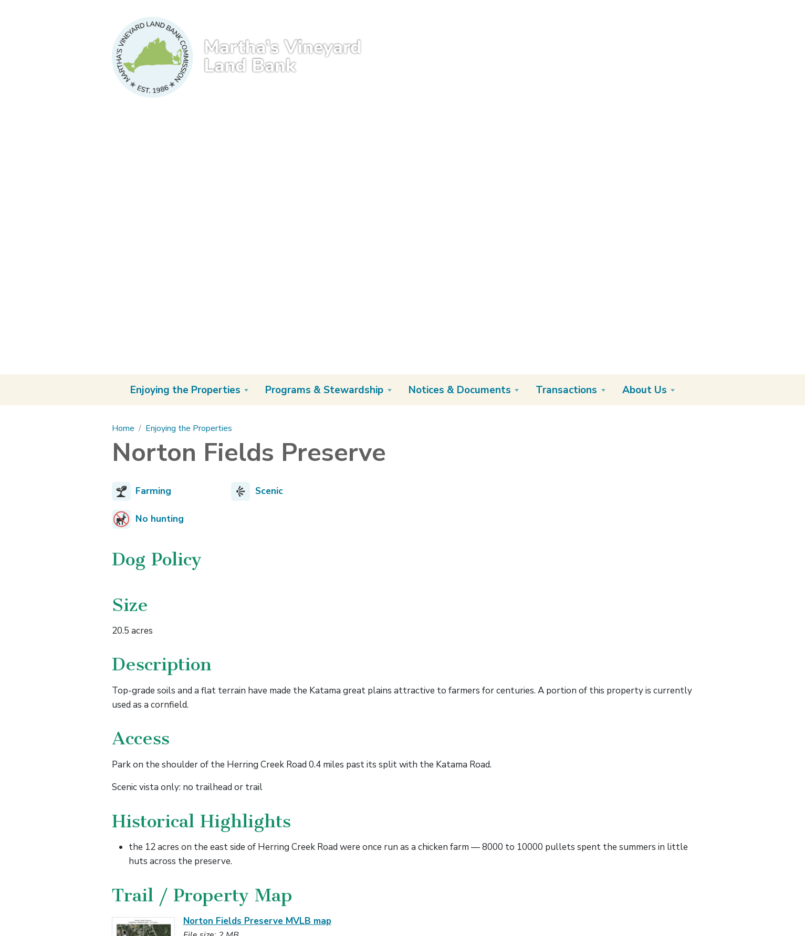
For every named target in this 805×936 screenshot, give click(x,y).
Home (123, 428)
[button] (189, 389)
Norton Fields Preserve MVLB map (257, 921)
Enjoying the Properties (188, 428)
